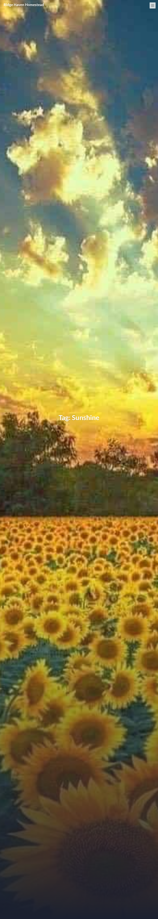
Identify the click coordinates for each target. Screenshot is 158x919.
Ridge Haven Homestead (24, 4)
